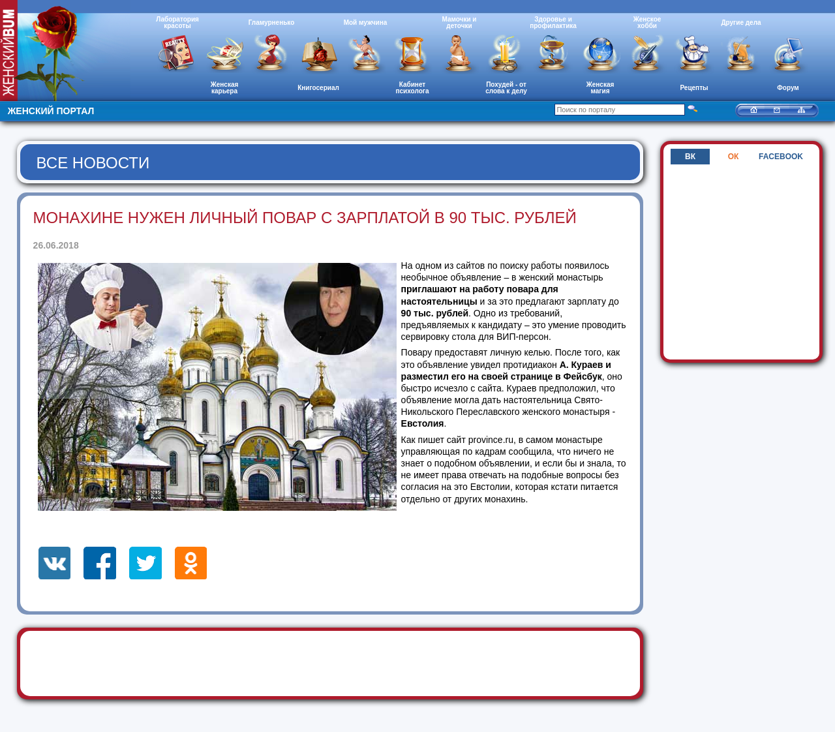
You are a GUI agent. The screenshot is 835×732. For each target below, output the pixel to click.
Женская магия (600, 88)
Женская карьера (225, 88)
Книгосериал (318, 87)
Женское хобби (647, 22)
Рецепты (694, 87)
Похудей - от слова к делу (506, 88)
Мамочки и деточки (459, 22)
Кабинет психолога (412, 88)
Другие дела (741, 22)
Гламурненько (272, 22)
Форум (787, 87)
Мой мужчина (365, 22)
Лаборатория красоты (177, 22)
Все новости (93, 163)
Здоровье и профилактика (553, 22)
